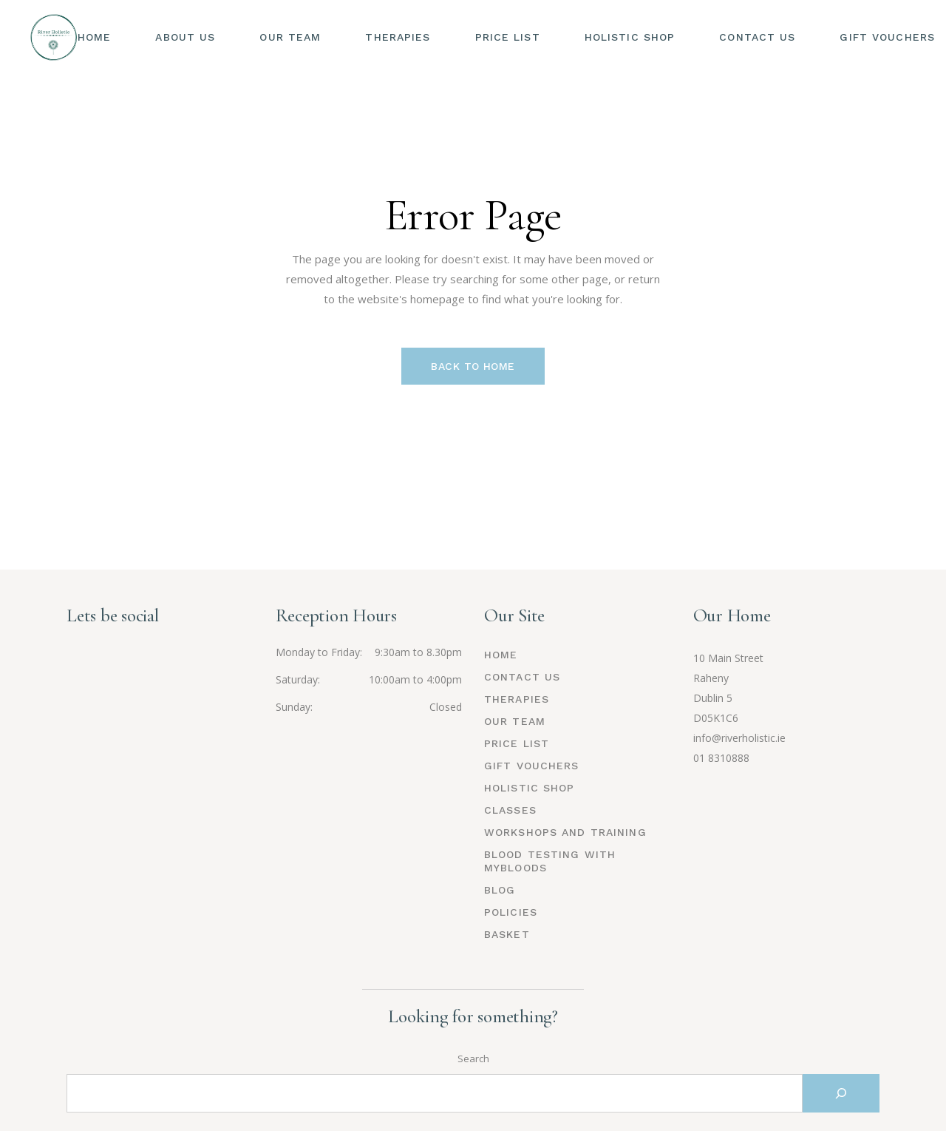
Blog (499, 890)
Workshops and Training (565, 832)
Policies (510, 912)
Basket (507, 934)
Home (500, 655)
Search (473, 1058)
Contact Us (522, 677)
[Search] (841, 1093)
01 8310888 (721, 758)
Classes (510, 810)
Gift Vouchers (531, 766)
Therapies (516, 699)
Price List (516, 743)
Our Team (514, 721)
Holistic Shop (529, 788)
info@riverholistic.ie (739, 738)
